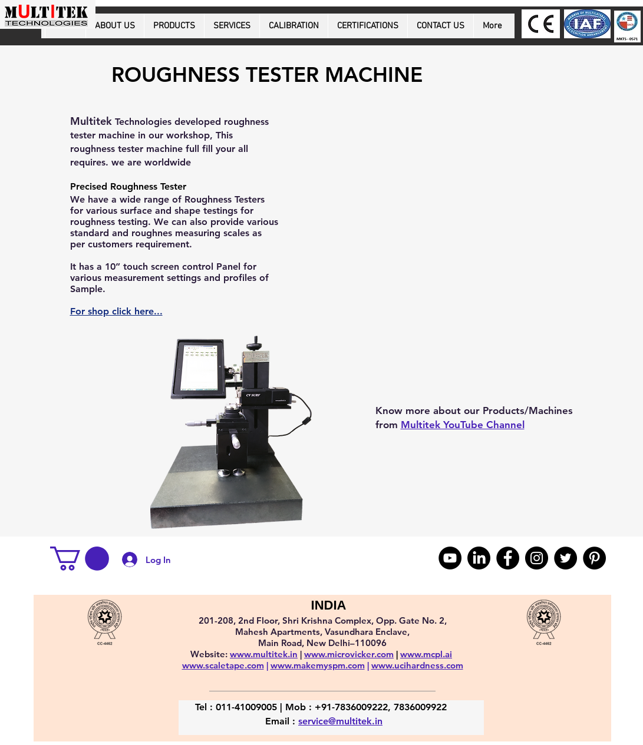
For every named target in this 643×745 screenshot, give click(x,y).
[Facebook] (507, 558)
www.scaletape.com (223, 665)
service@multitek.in (340, 721)
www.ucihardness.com (417, 665)
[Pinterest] (594, 558)
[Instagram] (536, 558)
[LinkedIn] (478, 558)
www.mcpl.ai (426, 654)
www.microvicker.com (349, 654)
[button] (79, 559)
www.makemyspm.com (318, 665)
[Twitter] (565, 558)
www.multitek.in (264, 654)
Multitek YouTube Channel (463, 425)
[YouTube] (449, 558)
